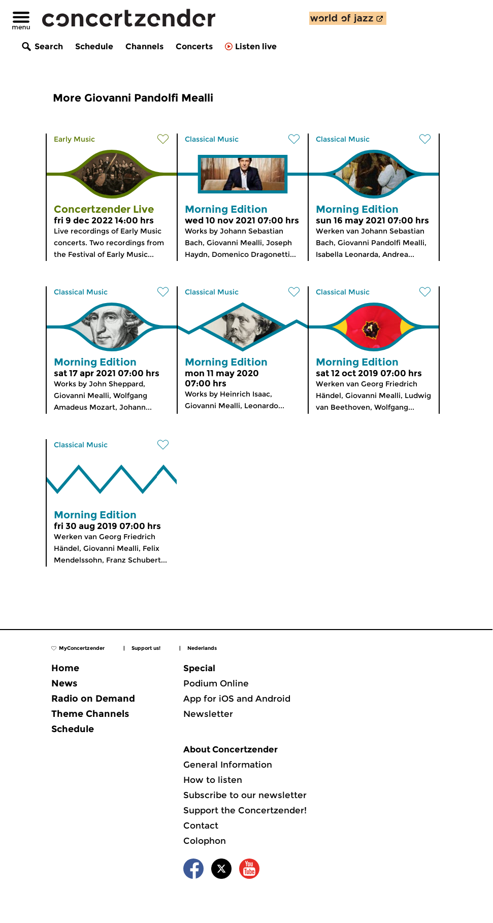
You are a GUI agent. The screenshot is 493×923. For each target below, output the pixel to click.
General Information (227, 765)
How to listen (212, 780)
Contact (200, 825)
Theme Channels (90, 713)
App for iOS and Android (236, 699)
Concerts (194, 46)
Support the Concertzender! (245, 810)
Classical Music (212, 139)
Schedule (94, 46)
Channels (144, 46)
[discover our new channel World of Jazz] (347, 18)
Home (65, 668)
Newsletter (208, 714)
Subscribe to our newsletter (245, 795)
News (64, 683)
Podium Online (216, 683)
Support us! (146, 648)
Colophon (204, 841)
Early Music (74, 139)
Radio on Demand (93, 698)
